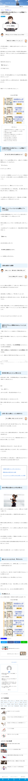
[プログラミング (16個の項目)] (4, 705)
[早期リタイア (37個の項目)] (7, 704)
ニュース (9, 639)
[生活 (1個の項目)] (25, 707)
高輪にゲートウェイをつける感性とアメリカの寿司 (13, 131)
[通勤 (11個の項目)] (12, 705)
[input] (14, 695)
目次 (12, 127)
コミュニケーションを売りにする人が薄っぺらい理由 (14, 476)
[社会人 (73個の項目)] (6, 702)
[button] (26, 695)
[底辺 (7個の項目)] (6, 707)
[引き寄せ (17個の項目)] (25, 704)
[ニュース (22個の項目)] (17, 704)
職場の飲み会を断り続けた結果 (9, 473)
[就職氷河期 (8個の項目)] (21, 705)
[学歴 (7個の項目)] (2, 707)
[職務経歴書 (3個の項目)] (17, 707)
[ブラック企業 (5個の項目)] (11, 707)
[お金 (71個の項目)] (9, 702)
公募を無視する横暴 (7, 133)
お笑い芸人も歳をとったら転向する (10, 138)
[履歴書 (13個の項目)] (9, 705)
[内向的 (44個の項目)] (25, 702)
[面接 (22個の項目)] (21, 704)
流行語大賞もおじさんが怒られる (10, 136)
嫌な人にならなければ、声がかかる (10, 141)
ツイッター (14, 663)
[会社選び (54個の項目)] (18, 702)
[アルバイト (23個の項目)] (12, 704)
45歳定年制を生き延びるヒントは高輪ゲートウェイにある (14, 129)
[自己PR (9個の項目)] (17, 705)
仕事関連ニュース (4, 639)
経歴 (9, 673)
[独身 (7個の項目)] (25, 705)
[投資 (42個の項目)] (2, 704)
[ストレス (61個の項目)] (13, 702)
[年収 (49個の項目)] (21, 702)
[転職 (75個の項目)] (2, 702)
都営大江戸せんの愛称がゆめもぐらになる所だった (13, 134)
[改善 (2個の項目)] (22, 707)
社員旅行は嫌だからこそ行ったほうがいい (12, 470)
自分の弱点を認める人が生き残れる (10, 139)
